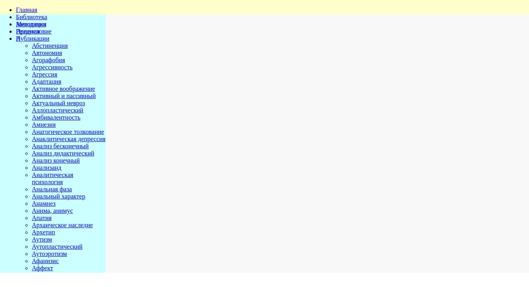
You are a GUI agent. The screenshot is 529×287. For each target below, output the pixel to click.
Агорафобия (48, 60)
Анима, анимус (52, 210)
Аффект (42, 268)
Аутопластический (57, 246)
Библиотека (31, 17)
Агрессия (44, 74)
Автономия (47, 52)
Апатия (42, 217)
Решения (28, 31)
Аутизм (42, 239)
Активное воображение (63, 88)
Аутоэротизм (49, 253)
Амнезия (44, 124)
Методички (31, 24)
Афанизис (45, 261)
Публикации (32, 38)
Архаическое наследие (62, 225)
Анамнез (44, 203)
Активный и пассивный (64, 95)
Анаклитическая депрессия (68, 139)
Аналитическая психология (52, 178)
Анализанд (46, 167)
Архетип (43, 232)
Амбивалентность (56, 117)
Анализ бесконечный (60, 146)
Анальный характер (58, 196)
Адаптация (46, 81)
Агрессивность (52, 67)
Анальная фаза (52, 189)
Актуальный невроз (58, 103)
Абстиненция (50, 45)
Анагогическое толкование (68, 131)
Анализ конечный (56, 160)
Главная (26, 9)
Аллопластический (57, 110)
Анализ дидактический (63, 153)
